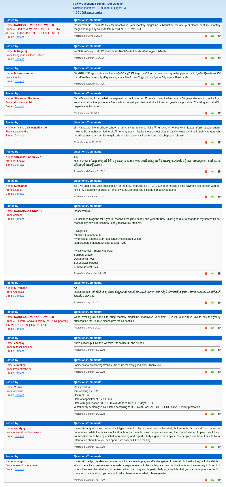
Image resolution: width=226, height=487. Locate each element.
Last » (98, 12)
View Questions (85, 3)
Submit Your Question (110, 3)
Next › (90, 12)
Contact (19, 37)
